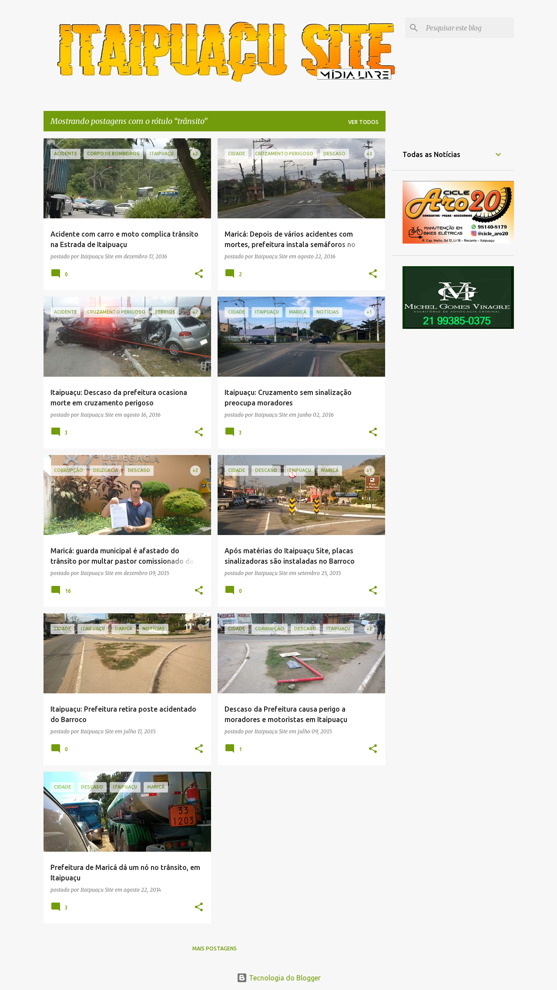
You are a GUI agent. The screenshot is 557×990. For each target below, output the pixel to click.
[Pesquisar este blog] (468, 27)
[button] (199, 274)
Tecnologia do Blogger (279, 978)
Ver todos (363, 122)
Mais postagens (214, 948)
